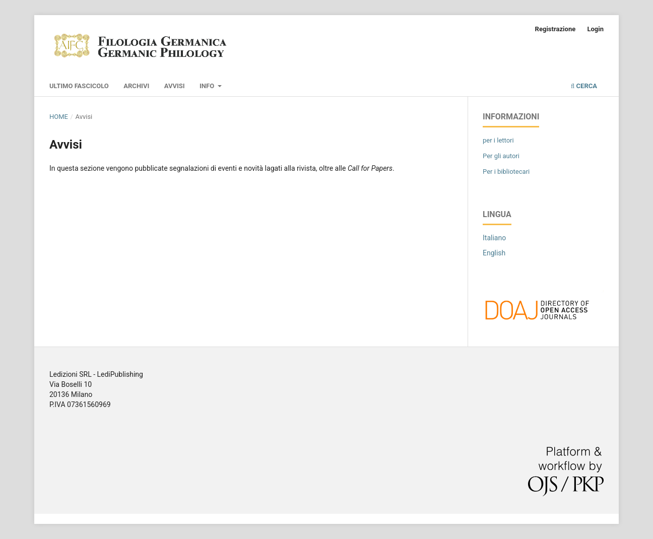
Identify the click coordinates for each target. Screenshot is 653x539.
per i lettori (498, 140)
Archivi (136, 86)
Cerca (584, 86)
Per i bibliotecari (506, 171)
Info (208, 86)
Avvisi (174, 86)
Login (595, 29)
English (494, 253)
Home (58, 116)
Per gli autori (501, 156)
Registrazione (555, 29)
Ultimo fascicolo (79, 86)
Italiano (494, 238)
